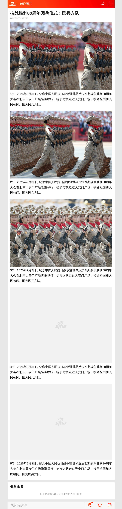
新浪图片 (26, 3)
